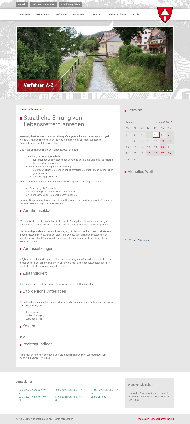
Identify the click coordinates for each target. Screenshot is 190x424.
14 (169, 141)
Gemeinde (43, 14)
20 (162, 147)
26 (155, 153)
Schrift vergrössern (71, 4)
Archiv (137, 14)
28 (169, 153)
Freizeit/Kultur (118, 14)
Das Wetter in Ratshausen (137, 240)
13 (162, 141)
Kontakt (22, 4)
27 (162, 153)
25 (148, 153)
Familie (98, 14)
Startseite (25, 14)
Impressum (143, 419)
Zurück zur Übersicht (30, 109)
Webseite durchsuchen (43, 4)
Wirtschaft (80, 14)
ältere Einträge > (99, 396)
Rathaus (61, 14)
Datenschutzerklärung (162, 419)
